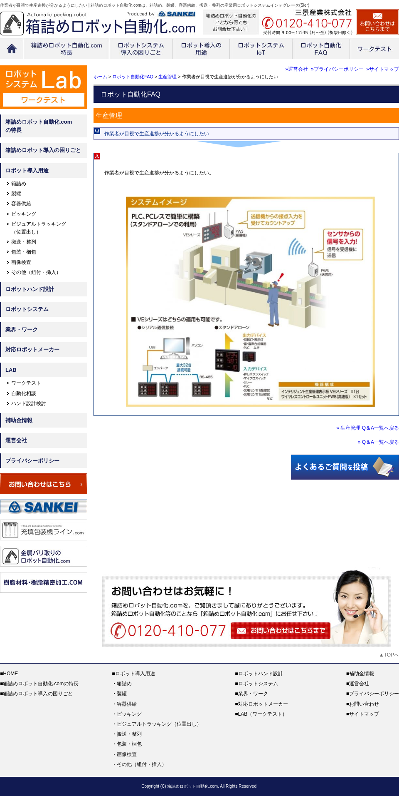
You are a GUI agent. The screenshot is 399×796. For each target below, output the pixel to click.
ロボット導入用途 (27, 170)
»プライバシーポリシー (337, 69)
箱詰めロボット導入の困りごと (43, 150)
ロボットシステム (27, 309)
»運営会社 (297, 69)
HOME (10, 674)
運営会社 (16, 440)
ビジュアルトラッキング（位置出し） (159, 724)
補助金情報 (18, 420)
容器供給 (21, 203)
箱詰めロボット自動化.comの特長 (38, 126)
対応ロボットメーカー (32, 349)
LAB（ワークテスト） (263, 714)
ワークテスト (26, 383)
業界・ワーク (21, 329)
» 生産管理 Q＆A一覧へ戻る (367, 428)
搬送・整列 (23, 242)
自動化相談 (23, 393)
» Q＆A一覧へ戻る (378, 442)
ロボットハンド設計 (29, 289)
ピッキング (23, 214)
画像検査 (21, 262)
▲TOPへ (389, 655)
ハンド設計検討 (28, 403)
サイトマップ (364, 714)
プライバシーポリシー (32, 461)
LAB (11, 370)
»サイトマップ (382, 69)
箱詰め (18, 184)
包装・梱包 (23, 252)
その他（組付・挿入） (36, 272)
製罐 (16, 194)
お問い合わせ (364, 704)
